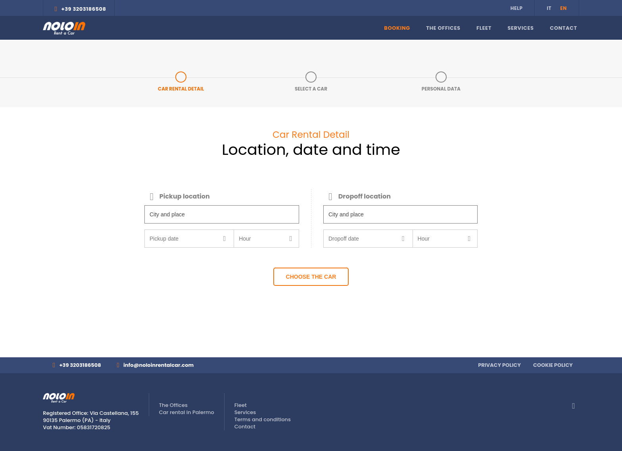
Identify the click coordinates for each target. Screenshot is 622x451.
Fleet (483, 28)
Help (517, 8)
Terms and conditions (262, 419)
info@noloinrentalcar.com (158, 365)
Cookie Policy (553, 365)
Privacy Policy (499, 365)
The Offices (443, 28)
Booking (397, 28)
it (549, 8)
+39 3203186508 (83, 9)
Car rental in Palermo (186, 412)
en (563, 8)
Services (520, 28)
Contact (563, 28)
